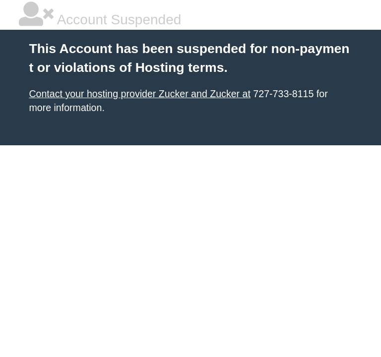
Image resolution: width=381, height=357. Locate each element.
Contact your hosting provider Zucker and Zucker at (140, 93)
